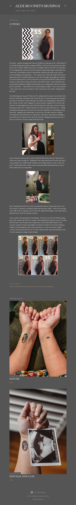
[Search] (65, 5)
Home (17, 11)
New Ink (14, 378)
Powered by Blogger (38, 492)
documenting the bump (40, 286)
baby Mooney (28, 286)
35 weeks (16, 286)
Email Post (17, 283)
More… (33, 11)
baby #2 (21, 286)
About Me (25, 11)
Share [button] (11, 283)
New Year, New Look (22, 476)
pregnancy (51, 286)
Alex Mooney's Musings (37, 6)
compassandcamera (43, 496)
